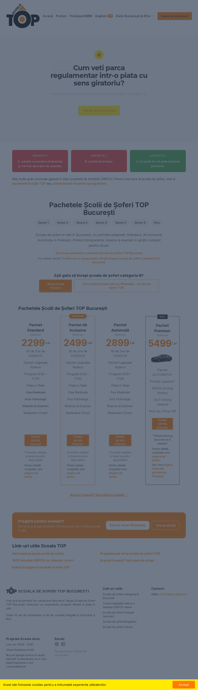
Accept (184, 685)
